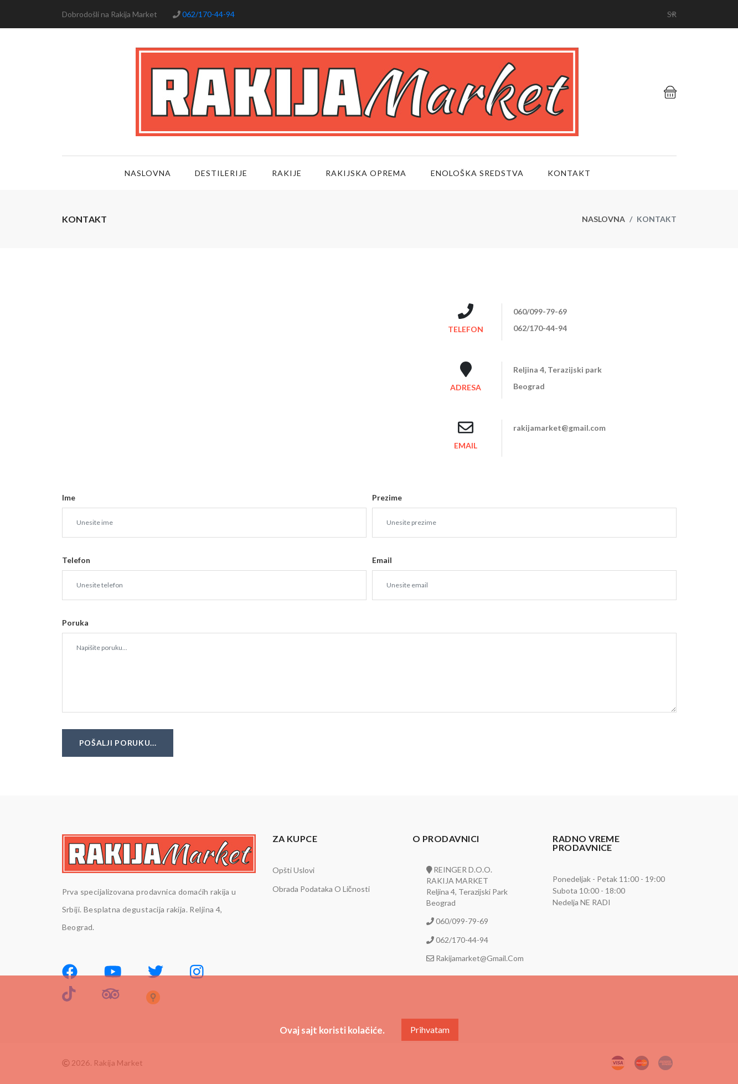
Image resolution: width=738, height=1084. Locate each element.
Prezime (387, 498)
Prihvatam (430, 1029)
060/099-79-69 (461, 922)
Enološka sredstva (477, 173)
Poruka (75, 623)
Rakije (286, 173)
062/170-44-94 (207, 14)
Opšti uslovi (293, 871)
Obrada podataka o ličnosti (321, 890)
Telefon (76, 561)
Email (382, 561)
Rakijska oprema (366, 173)
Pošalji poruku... (118, 744)
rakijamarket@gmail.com (479, 958)
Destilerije (219, 173)
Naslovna (145, 173)
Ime (68, 498)
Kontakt (569, 173)
